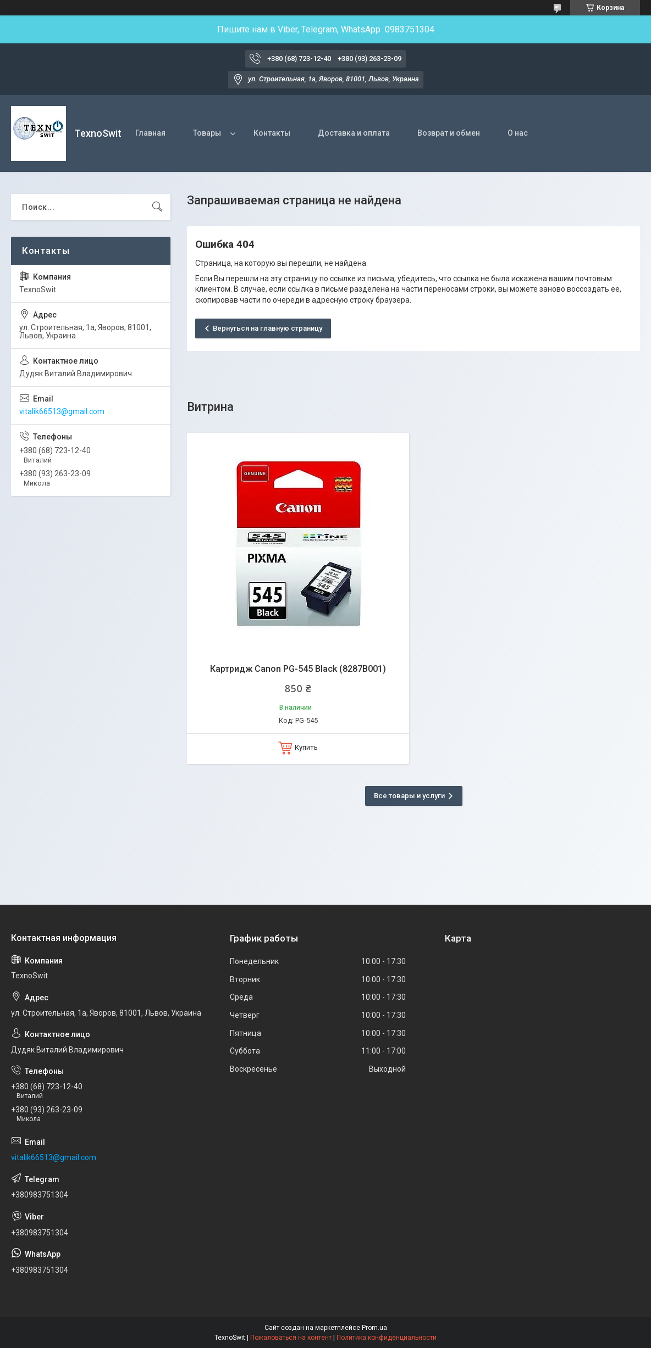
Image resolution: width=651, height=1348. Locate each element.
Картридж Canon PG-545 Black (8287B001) (298, 669)
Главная (150, 133)
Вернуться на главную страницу (267, 328)
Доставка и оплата (354, 133)
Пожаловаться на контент (291, 1337)
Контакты (271, 133)
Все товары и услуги (409, 796)
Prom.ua (374, 1328)
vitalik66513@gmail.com (61, 411)
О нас (517, 133)
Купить (306, 747)
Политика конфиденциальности (386, 1337)
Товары (207, 133)
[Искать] (157, 207)
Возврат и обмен (448, 133)
